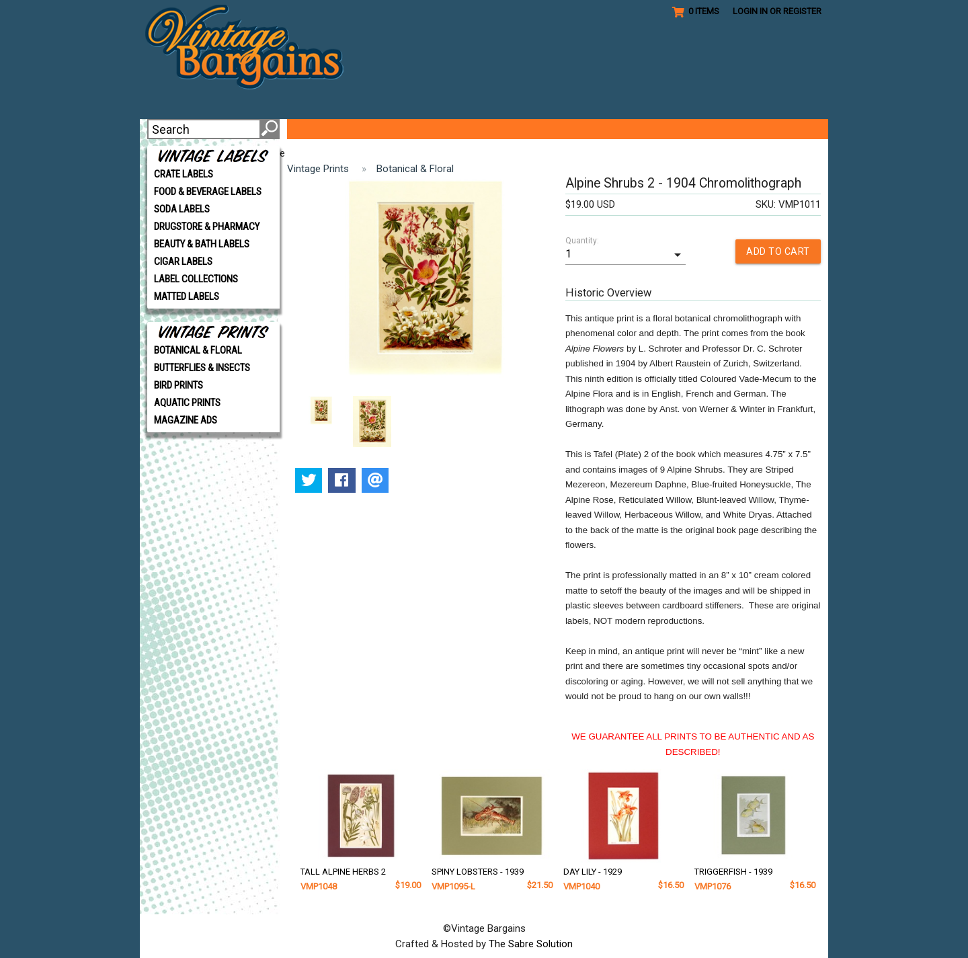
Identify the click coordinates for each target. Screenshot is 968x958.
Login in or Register (777, 11)
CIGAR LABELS (183, 261)
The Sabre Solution (531, 943)
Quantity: (582, 240)
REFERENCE (551, 129)
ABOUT (318, 129)
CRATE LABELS (183, 174)
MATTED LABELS (186, 296)
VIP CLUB (378, 129)
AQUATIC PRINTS (187, 403)
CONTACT (753, 129)
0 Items (695, 11)
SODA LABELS (182, 209)
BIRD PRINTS (178, 385)
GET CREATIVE (460, 129)
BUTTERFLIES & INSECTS (202, 368)
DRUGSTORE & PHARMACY (206, 227)
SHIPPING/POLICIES (656, 129)
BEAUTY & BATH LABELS (201, 244)
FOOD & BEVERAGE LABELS (207, 192)
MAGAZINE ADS (185, 420)
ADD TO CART (778, 251)
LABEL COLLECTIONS (196, 279)
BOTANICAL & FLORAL (198, 350)
